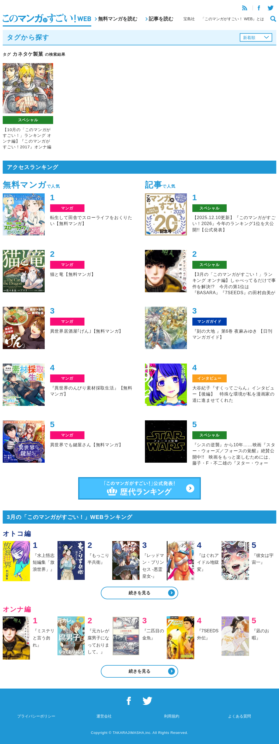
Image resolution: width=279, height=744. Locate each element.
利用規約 (171, 716)
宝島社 (189, 19)
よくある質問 (239, 716)
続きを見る (139, 593)
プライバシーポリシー (36, 716)
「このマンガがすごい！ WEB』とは (232, 19)
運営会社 (104, 716)
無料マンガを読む (117, 19)
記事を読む (161, 19)
